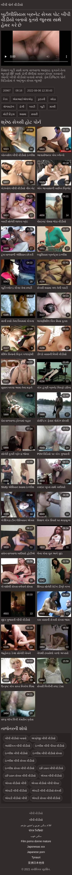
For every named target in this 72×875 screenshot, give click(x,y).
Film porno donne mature (36, 841)
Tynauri (36, 857)
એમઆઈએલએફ (23, 99)
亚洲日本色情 (36, 862)
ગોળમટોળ (8, 106)
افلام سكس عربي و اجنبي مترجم (36, 825)
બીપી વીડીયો (36, 819)
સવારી (34, 114)
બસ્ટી (32, 106)
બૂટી (42, 106)
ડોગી (21, 106)
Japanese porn (36, 852)
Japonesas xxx (36, 846)
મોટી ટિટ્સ (9, 114)
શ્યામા (23, 114)
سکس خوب (36, 835)
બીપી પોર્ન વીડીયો (12, 4)
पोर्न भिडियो (36, 830)
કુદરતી (41, 99)
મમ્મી (52, 106)
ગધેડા (53, 99)
